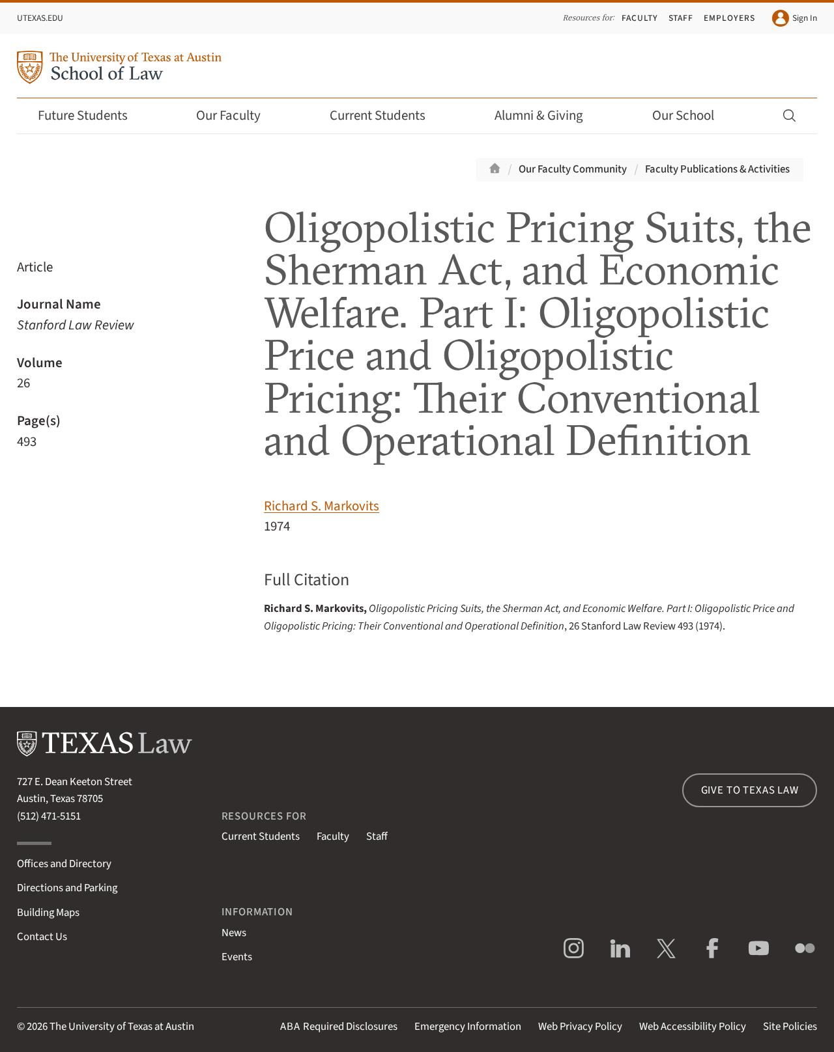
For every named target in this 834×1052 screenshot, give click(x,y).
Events (237, 957)
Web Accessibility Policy (692, 1026)
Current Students (386, 115)
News (234, 933)
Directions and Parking (67, 888)
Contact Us (42, 937)
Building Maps (48, 912)
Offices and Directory (64, 864)
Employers (729, 18)
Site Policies (790, 1026)
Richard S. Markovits (321, 506)
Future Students (91, 115)
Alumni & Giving (548, 115)
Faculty (640, 18)
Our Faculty (237, 115)
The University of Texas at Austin (122, 1026)
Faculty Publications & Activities (717, 169)
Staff (681, 18)
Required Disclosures (338, 1026)
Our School (692, 115)
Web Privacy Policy (580, 1026)
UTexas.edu (40, 18)
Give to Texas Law (750, 790)
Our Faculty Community (573, 169)
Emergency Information (467, 1026)
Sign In (794, 18)
